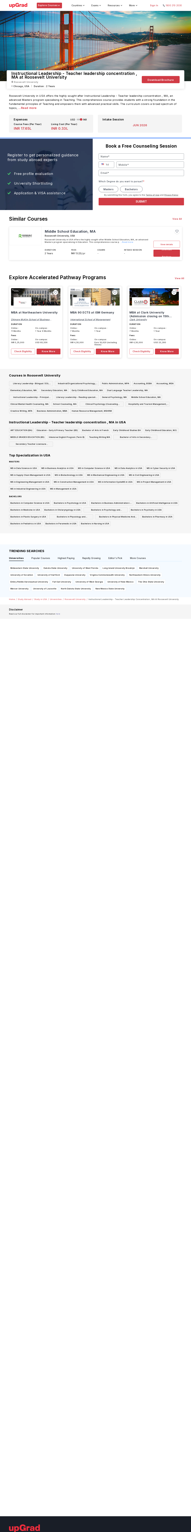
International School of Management (90, 319)
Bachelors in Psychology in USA (70, 503)
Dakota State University (55, 568)
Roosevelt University (75, 599)
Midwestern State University (24, 568)
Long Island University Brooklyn (119, 568)
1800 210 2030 (174, 5)
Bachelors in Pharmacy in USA (157, 517)
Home (12, 599)
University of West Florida (85, 568)
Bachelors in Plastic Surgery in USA (28, 517)
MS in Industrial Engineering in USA (28, 489)
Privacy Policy (171, 195)
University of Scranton (21, 575)
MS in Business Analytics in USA (57, 468)
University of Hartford (49, 575)
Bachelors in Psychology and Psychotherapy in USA (105, 510)
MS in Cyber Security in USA (161, 468)
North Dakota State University (76, 588)
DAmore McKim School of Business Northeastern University (30, 320)
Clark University (138, 319)
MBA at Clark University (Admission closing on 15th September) (149, 316)
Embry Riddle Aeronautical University (29, 582)
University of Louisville (44, 588)
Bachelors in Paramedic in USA (60, 523)
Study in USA (40, 599)
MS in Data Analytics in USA (128, 468)
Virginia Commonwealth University (107, 575)
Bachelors (131, 189)
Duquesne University (74, 575)
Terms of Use (152, 195)
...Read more (27, 108)
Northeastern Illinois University (145, 575)
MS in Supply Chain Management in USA (30, 475)
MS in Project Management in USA (154, 482)
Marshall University (149, 568)
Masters (108, 189)
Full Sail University (62, 582)
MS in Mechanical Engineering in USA (105, 475)
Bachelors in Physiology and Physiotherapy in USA (71, 517)
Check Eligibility (23, 351)
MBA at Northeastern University (34, 312)
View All (177, 219)
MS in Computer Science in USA (94, 468)
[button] (103, 164)
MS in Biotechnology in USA (69, 475)
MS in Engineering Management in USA (29, 482)
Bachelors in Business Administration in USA (111, 503)
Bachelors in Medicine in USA (25, 510)
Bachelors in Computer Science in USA (30, 503)
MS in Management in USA (63, 489)
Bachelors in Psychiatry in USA (146, 510)
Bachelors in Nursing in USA (95, 523)
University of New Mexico (120, 582)
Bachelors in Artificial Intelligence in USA (157, 503)
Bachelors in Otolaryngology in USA (62, 510)
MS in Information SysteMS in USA (115, 482)
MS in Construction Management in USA (74, 482)
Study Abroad (24, 599)
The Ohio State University (151, 582)
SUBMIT (141, 201)
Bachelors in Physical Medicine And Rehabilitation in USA (117, 517)
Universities (56, 599)
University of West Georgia (89, 582)
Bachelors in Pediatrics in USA (25, 523)
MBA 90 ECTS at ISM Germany (92, 312)
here (58, 614)
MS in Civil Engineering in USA (144, 475)
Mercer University (19, 588)
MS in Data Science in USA (23, 468)
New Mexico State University (110, 588)
